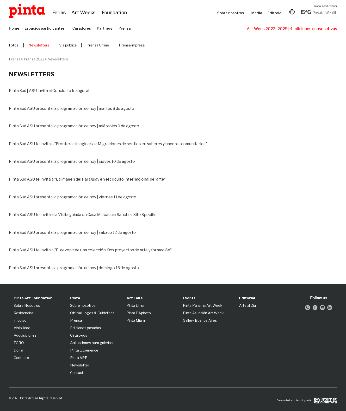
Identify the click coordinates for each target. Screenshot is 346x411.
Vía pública (68, 45)
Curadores (82, 29)
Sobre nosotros (232, 13)
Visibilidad (22, 328)
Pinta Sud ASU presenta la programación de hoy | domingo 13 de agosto (74, 268)
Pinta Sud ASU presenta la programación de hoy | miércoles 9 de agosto (74, 126)
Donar (19, 350)
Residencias (24, 313)
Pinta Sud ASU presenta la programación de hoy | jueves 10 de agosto (72, 161)
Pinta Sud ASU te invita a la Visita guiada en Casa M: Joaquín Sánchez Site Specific (82, 214)
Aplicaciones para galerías (91, 343)
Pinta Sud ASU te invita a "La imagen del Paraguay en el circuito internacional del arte (86, 179)
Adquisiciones (25, 335)
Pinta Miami (136, 320)
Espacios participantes (46, 29)
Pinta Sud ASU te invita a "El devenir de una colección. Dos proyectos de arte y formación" (90, 250)
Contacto (21, 358)
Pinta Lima (135, 305)
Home (14, 29)
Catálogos (78, 335)
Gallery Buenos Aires (200, 320)
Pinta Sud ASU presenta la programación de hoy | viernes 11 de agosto (72, 197)
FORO (19, 343)
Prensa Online (97, 45)
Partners (105, 29)
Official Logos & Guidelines (92, 313)
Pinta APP (78, 358)
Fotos (14, 45)
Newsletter (79, 365)
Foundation (115, 12)
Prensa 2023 (34, 59)
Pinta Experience (84, 350)
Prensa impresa (132, 45)
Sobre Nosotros (27, 305)
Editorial (275, 13)
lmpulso (20, 320)
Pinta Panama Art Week (202, 305)
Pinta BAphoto (138, 313)
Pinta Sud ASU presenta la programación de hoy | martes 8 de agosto (71, 108)
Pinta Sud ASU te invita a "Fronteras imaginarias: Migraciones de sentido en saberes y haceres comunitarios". (108, 144)
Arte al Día (247, 305)
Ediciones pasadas (85, 328)
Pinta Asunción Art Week (203, 313)
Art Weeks (84, 12)
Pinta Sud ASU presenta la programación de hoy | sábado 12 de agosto (72, 232)
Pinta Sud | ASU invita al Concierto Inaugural (49, 90)
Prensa (125, 29)
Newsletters (38, 45)
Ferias (59, 12)
